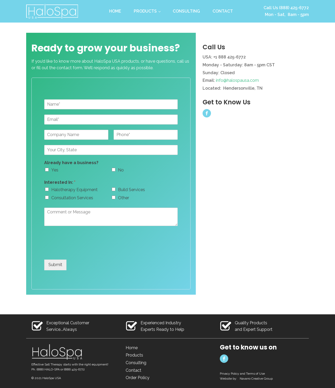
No (121, 170)
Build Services (131, 189)
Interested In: (59, 182)
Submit (55, 264)
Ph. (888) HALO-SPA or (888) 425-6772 (58, 369)
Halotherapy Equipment (74, 189)
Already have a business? (71, 162)
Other (123, 197)
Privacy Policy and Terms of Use (242, 373)
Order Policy (137, 377)
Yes (54, 170)
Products (145, 11)
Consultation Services (72, 197)
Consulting (186, 11)
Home (115, 11)
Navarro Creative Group (256, 378)
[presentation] (84, 251)
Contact (223, 11)
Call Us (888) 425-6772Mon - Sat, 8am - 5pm (286, 11)
